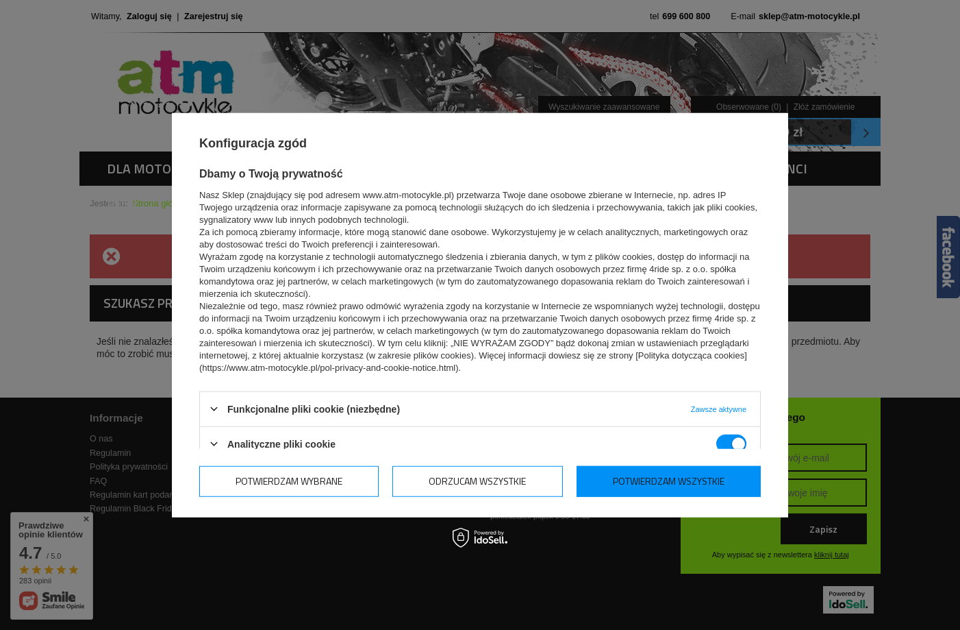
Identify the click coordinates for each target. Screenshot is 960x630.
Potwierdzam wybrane (289, 481)
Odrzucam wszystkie (477, 481)
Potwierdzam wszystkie (668, 481)
